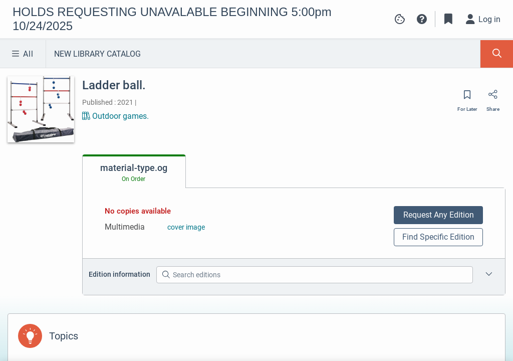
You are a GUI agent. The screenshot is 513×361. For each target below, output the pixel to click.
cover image (186, 227)
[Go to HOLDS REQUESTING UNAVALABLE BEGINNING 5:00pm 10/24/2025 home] (193, 19)
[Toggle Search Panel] (496, 54)
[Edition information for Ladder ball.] (489, 275)
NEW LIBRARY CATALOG (97, 54)
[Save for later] (467, 97)
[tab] (134, 171)
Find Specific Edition (438, 237)
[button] (422, 19)
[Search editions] (314, 274)
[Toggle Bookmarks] (448, 19)
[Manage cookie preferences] (400, 19)
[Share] (492, 97)
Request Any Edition (438, 215)
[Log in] (483, 19)
